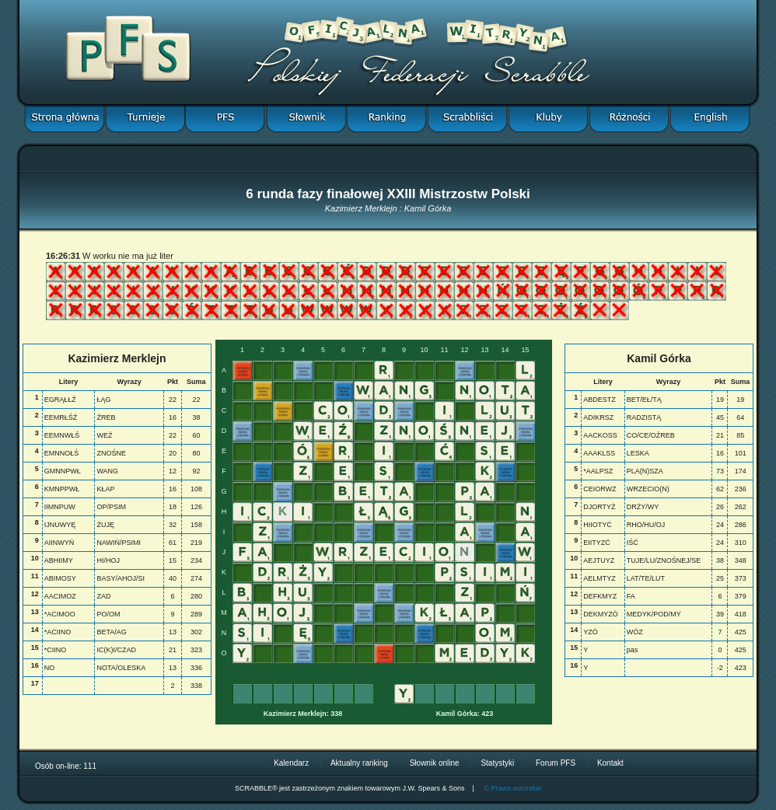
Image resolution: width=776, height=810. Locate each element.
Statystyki (497, 763)
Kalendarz (291, 763)
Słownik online (435, 763)
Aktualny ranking (359, 763)
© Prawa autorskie (512, 788)
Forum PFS (555, 763)
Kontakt (610, 763)
